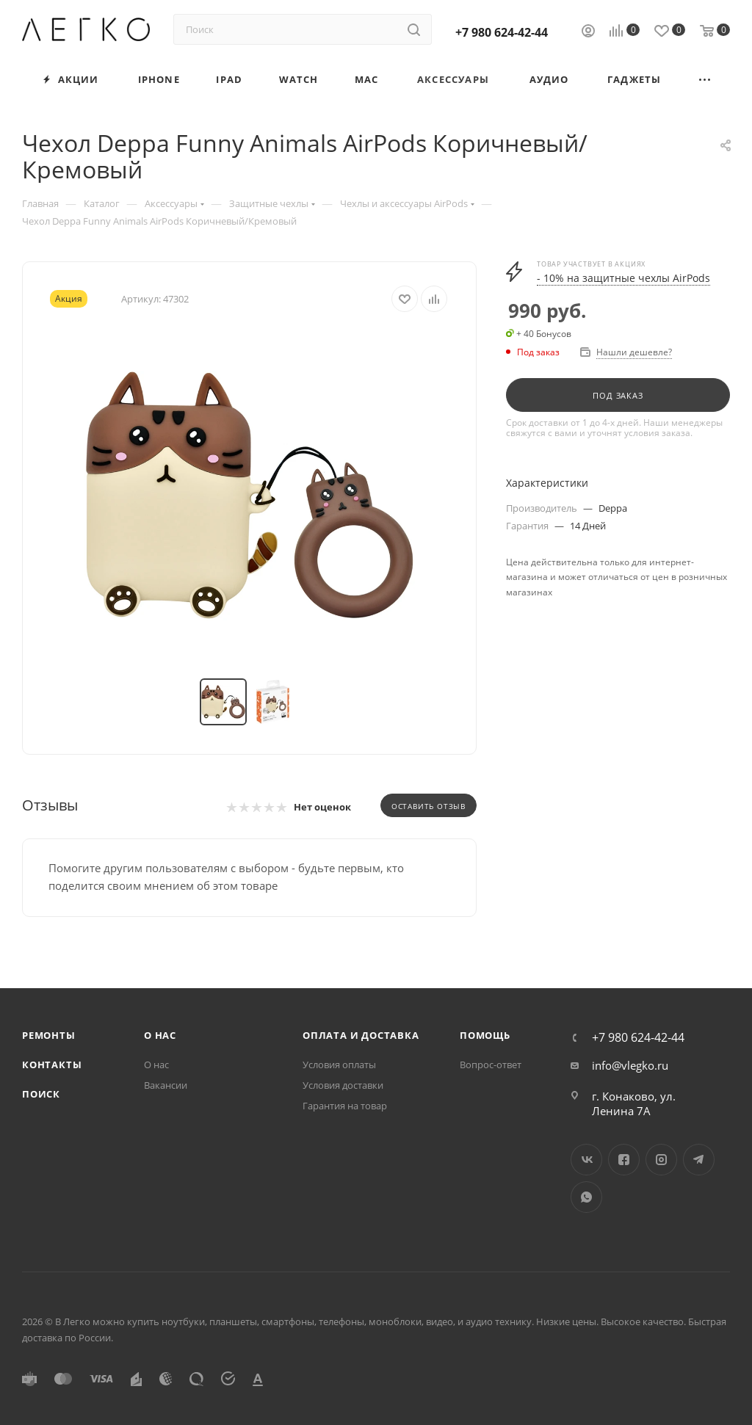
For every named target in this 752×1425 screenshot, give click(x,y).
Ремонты (49, 1035)
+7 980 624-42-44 (501, 32)
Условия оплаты (339, 1064)
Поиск (41, 1094)
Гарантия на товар (345, 1105)
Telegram (699, 1159)
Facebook (624, 1159)
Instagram (661, 1159)
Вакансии (165, 1085)
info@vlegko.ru (630, 1065)
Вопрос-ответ (490, 1064)
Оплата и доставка (361, 1035)
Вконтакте (586, 1159)
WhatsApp (586, 1197)
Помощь (485, 1035)
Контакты (52, 1064)
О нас (160, 1035)
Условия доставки (343, 1085)
